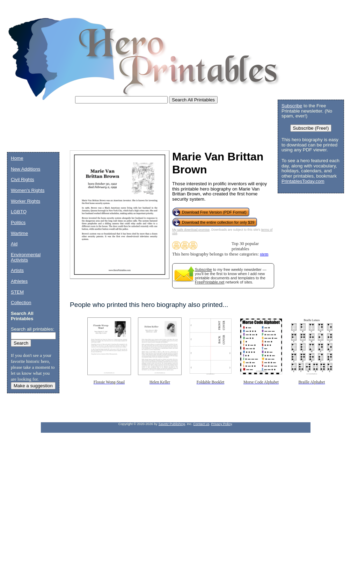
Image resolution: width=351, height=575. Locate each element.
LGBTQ (19, 211)
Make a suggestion (33, 385)
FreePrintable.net (209, 282)
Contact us (201, 424)
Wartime (19, 233)
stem (264, 254)
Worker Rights (25, 201)
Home (17, 158)
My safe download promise (191, 229)
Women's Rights (27, 190)
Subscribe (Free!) (311, 128)
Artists (17, 270)
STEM (17, 292)
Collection (21, 302)
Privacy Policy (221, 424)
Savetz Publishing (172, 424)
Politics (18, 222)
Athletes (19, 281)
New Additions (25, 169)
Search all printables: (32, 329)
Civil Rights (22, 179)
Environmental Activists (26, 257)
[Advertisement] (134, 129)
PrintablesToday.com (302, 181)
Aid (14, 243)
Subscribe (203, 269)
